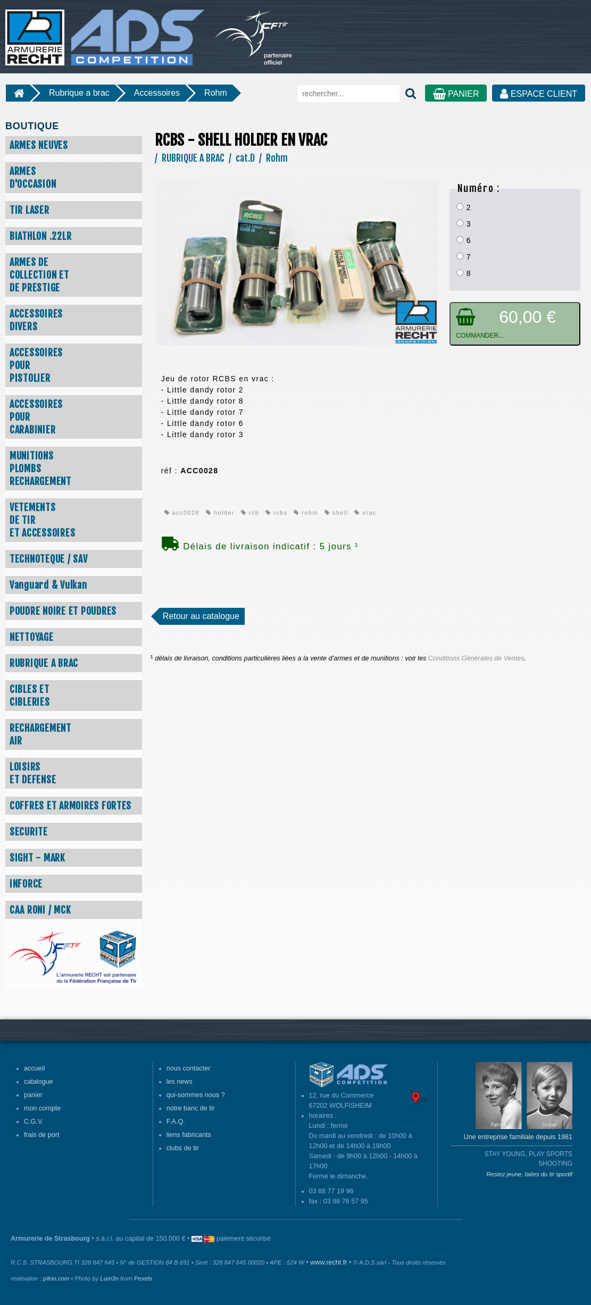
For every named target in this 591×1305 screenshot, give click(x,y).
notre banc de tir (191, 1108)
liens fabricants (189, 1135)
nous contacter (189, 1068)
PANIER (456, 93)
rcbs (276, 512)
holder (220, 512)
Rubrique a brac (79, 92)
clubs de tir (183, 1148)
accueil (34, 1068)
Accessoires (157, 92)
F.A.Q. (176, 1121)
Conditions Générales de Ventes (476, 658)
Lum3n (109, 1278)
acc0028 (181, 512)
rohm (306, 512)
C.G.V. (34, 1121)
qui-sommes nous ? (196, 1095)
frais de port (42, 1135)
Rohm (215, 92)
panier (33, 1095)
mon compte (42, 1108)
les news (180, 1081)
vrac (365, 512)
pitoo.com (56, 1278)
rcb (250, 512)
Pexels (143, 1278)
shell (336, 512)
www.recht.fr (328, 1262)
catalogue (38, 1081)
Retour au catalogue (201, 616)
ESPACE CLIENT (538, 93)
